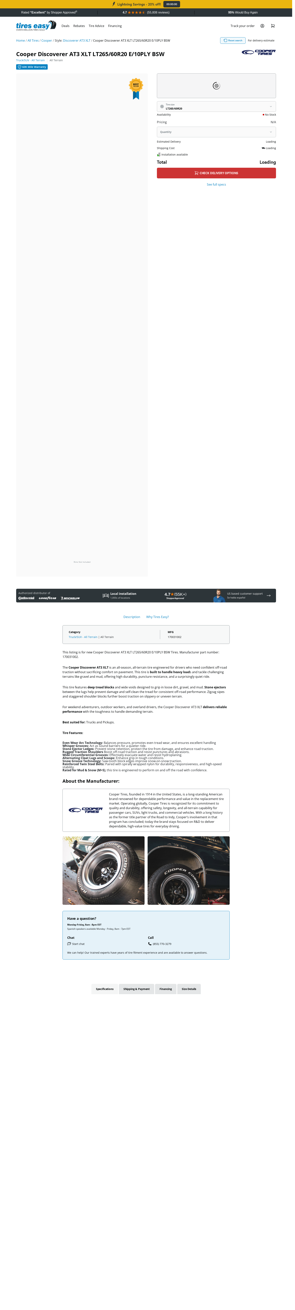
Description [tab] (131, 617)
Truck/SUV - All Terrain (30, 60)
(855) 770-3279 (159, 944)
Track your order (243, 26)
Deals (66, 26)
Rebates (79, 26)
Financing (115, 26)
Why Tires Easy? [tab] (157, 617)
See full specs (216, 184)
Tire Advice (96, 26)
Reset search (232, 40)
